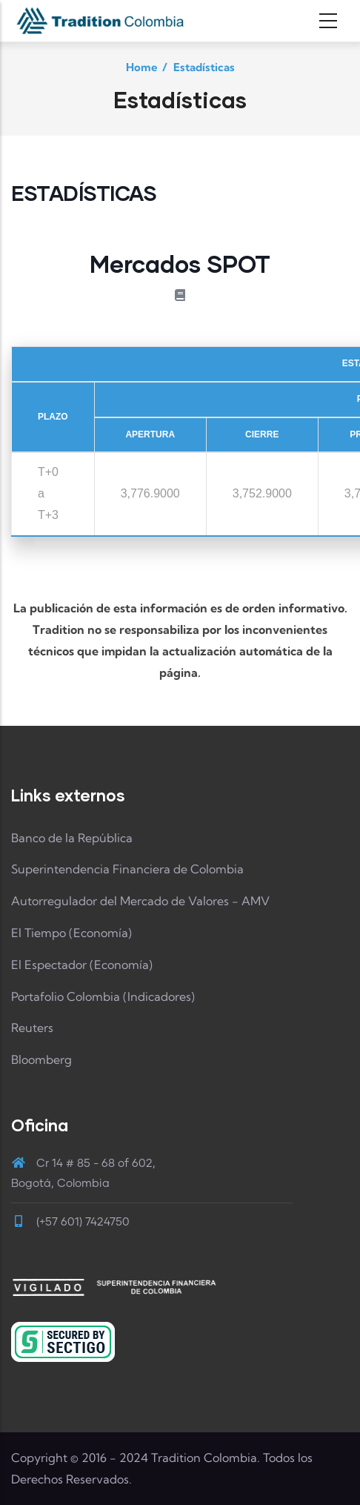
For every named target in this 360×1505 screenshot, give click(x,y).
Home (142, 67)
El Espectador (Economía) (82, 964)
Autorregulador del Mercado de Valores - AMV (140, 900)
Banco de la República (72, 837)
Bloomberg (41, 1059)
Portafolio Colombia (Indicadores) (103, 996)
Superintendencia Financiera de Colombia (127, 868)
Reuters (32, 1027)
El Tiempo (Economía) (71, 932)
